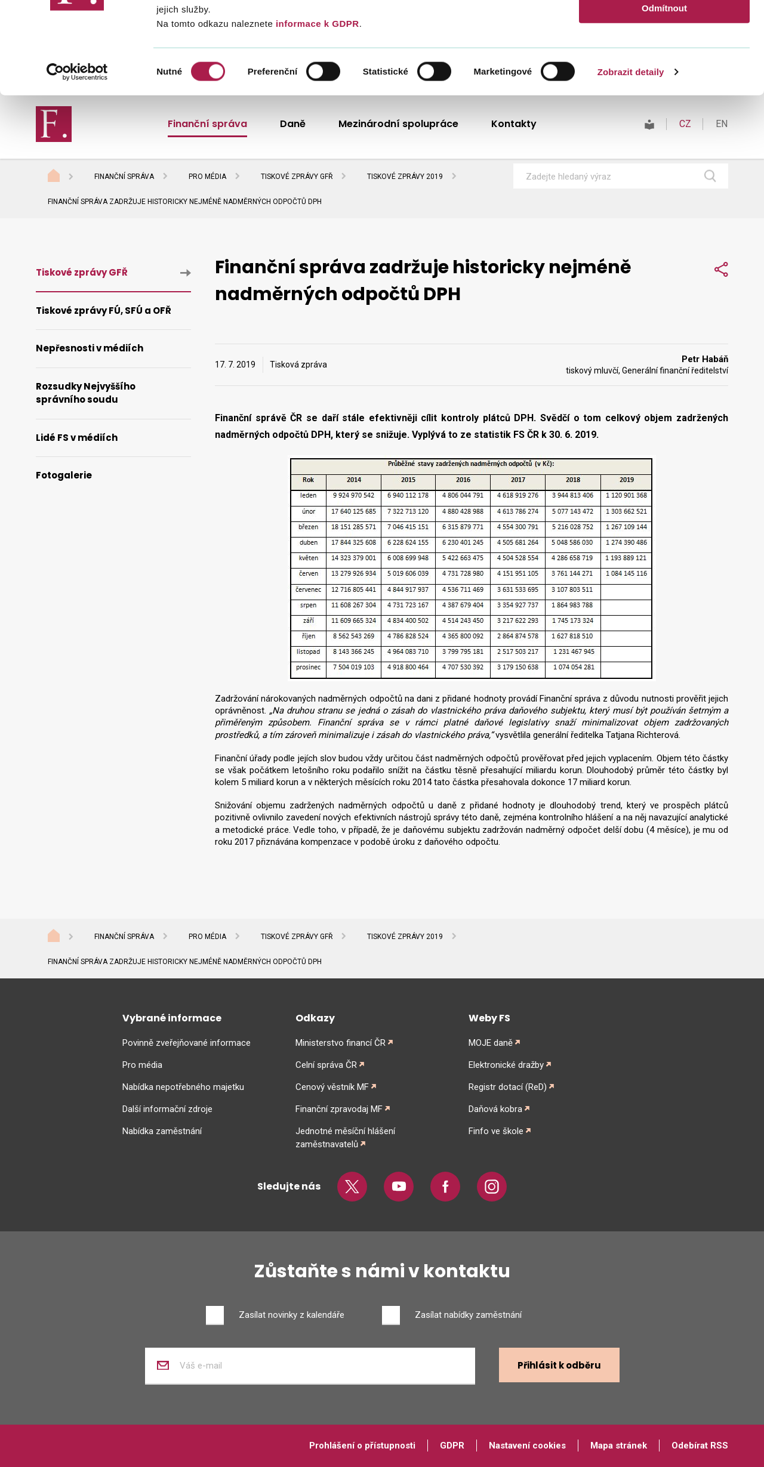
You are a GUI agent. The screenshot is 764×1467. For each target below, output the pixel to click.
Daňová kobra (495, 1109)
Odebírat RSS (699, 1445)
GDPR (452, 1445)
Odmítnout (664, 99)
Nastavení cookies (527, 1445)
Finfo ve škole (496, 1131)
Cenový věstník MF (332, 1087)
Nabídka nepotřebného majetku (183, 1087)
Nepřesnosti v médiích (89, 348)
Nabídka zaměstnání (162, 1131)
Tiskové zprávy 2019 (405, 936)
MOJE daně (491, 1042)
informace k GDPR (316, 115)
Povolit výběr (664, 65)
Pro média (207, 936)
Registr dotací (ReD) (508, 1087)
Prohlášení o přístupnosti (362, 1445)
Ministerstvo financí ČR (340, 1042)
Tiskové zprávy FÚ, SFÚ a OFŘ (103, 310)
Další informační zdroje (167, 1109)
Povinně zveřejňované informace (186, 1042)
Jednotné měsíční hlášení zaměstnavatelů (345, 1138)
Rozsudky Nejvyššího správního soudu (85, 393)
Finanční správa (124, 936)
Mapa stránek (618, 1445)
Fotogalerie (64, 475)
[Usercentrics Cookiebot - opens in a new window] (77, 163)
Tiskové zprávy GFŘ (82, 272)
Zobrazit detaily (630, 163)
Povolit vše (664, 29)
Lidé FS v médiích (77, 437)
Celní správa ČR (326, 1065)
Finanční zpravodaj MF (339, 1109)
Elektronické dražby (506, 1065)
